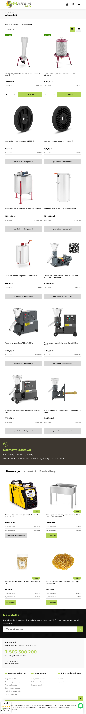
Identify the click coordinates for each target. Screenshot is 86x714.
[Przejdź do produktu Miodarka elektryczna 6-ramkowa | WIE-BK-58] (23, 187)
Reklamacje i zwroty (12, 682)
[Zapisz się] (80, 629)
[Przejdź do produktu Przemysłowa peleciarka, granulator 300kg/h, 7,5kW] (23, 389)
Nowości (29, 471)
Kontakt (61, 682)
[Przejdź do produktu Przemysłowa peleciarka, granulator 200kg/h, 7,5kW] (62, 322)
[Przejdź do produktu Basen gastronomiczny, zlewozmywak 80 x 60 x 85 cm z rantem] (63, 498)
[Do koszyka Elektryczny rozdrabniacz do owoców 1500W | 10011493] (30, 94)
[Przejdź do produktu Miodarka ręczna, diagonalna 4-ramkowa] (23, 255)
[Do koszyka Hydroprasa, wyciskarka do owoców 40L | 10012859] (69, 94)
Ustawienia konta (38, 682)
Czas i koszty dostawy (13, 688)
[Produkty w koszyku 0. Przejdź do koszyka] (67, 4)
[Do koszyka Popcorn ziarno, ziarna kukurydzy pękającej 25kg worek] (51, 602)
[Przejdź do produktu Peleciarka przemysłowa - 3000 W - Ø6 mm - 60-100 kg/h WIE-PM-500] (62, 255)
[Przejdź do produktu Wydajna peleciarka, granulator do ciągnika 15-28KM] (62, 389)
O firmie (61, 679)
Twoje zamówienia (38, 679)
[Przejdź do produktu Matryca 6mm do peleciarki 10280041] (62, 120)
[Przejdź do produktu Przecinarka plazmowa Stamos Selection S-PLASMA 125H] (22, 498)
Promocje (13, 471)
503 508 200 (22, 652)
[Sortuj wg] (21, 29)
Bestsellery (47, 471)
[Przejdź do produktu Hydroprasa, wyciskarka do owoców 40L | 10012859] (62, 53)
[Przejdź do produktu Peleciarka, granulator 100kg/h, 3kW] (23, 322)
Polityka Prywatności (13, 691)
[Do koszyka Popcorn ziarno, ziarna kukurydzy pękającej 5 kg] (10, 602)
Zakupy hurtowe (11, 694)
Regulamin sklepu (12, 679)
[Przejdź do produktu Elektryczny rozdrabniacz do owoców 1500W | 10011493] (23, 53)
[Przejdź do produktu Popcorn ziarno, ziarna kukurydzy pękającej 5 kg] (22, 564)
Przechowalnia (37, 685)
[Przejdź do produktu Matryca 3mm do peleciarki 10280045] (23, 120)
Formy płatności (11, 685)
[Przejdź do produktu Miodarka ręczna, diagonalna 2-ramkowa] (62, 187)
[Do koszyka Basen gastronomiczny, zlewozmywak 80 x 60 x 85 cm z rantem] (51, 535)
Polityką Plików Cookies (67, 706)
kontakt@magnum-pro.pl (16, 656)
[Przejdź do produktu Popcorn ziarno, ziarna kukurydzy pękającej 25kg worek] (63, 564)
